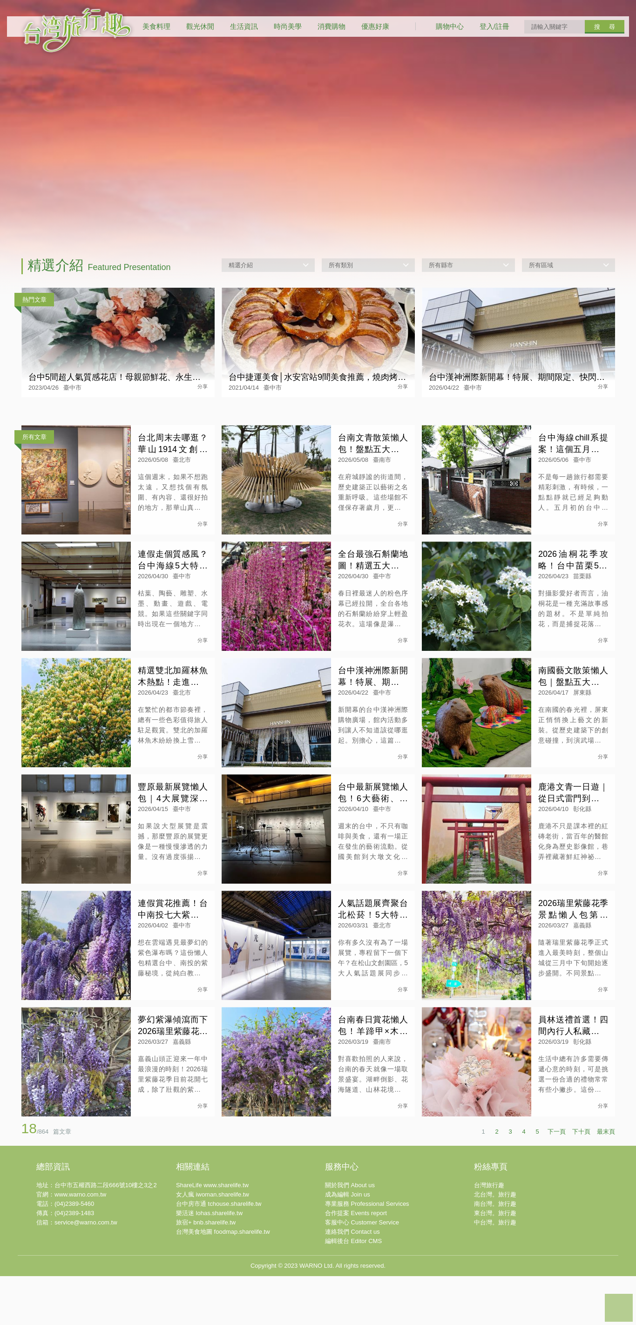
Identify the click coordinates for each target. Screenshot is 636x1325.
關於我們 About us (350, 1275)
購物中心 (450, 26)
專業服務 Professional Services (367, 1294)
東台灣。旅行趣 (495, 1303)
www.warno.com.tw (80, 1285)
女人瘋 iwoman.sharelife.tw (212, 1285)
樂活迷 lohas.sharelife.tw (209, 1303)
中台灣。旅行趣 (495, 1313)
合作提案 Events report (356, 1303)
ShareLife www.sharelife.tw (212, 1275)
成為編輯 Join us (347, 1285)
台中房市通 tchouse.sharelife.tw (219, 1294)
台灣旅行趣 (489, 1275)
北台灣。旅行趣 (495, 1285)
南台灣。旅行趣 (495, 1294)
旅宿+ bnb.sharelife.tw (206, 1313)
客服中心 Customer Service (362, 1313)
